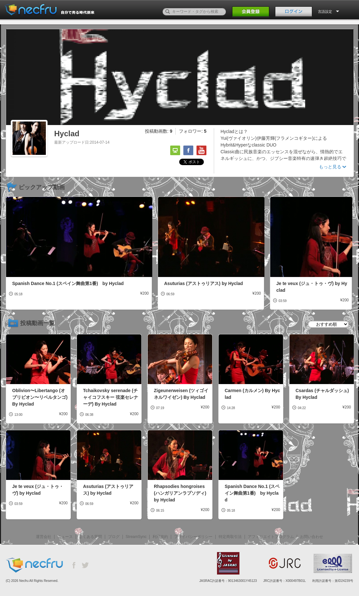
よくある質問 (90, 536)
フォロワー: (192, 131)
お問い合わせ (311, 536)
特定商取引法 (230, 536)
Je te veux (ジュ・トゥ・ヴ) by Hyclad (311, 287)
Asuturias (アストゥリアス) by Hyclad (203, 283)
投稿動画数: (158, 131)
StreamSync (136, 536)
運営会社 (43, 536)
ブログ (114, 536)
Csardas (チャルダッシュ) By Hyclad (322, 394)
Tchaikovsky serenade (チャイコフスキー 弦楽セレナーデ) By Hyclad (110, 397)
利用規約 (160, 536)
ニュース (65, 536)
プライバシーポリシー (193, 536)
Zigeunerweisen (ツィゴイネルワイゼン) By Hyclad (181, 394)
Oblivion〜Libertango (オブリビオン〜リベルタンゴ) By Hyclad (40, 397)
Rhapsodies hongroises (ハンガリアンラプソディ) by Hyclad (180, 493)
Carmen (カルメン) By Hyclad (252, 394)
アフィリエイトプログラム (271, 536)
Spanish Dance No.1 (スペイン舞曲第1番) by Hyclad (68, 283)
